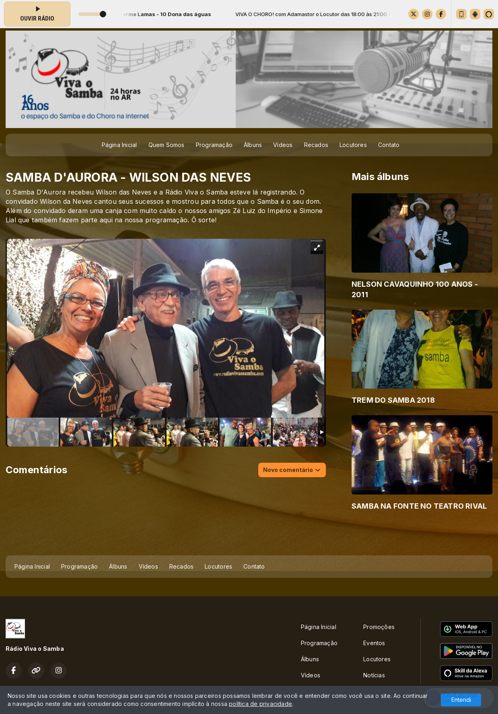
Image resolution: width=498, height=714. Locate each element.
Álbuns (253, 144)
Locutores (353, 144)
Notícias (374, 675)
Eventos (374, 642)
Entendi (461, 699)
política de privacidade (260, 703)
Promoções (379, 626)
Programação (214, 144)
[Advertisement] (249, 536)
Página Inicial (119, 144)
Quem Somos (166, 144)
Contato (388, 144)
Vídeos (282, 144)
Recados (316, 144)
